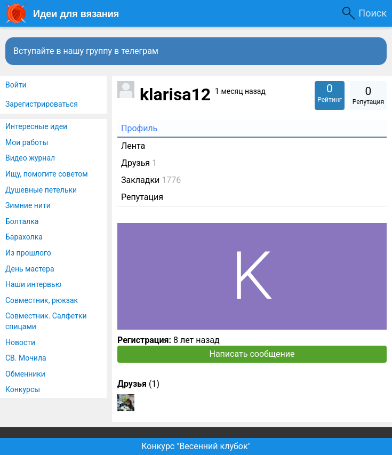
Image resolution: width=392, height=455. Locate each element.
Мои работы (26, 142)
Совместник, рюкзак (41, 300)
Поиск (372, 13)
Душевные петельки (41, 190)
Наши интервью (33, 284)
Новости (20, 342)
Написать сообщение (252, 354)
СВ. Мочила (25, 358)
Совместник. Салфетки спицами (46, 321)
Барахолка (24, 237)
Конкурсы (22, 389)
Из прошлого (28, 253)
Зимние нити (28, 205)
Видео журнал (30, 158)
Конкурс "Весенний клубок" (196, 446)
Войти (16, 85)
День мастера (29, 269)
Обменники (25, 374)
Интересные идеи (36, 126)
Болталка (21, 221)
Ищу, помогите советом (46, 174)
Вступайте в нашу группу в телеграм (85, 51)
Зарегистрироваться (41, 104)
